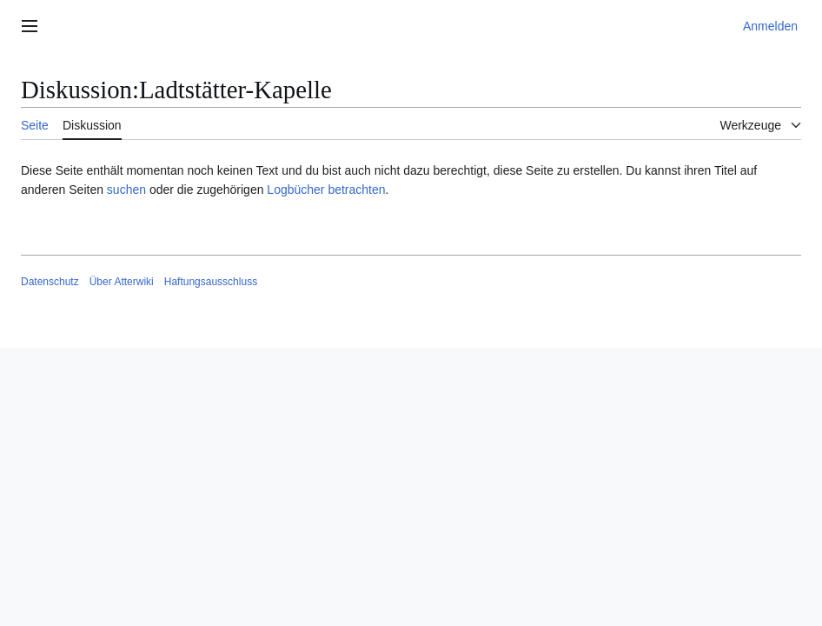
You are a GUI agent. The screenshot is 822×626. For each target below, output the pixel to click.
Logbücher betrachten (326, 189)
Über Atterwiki (121, 282)
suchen (126, 189)
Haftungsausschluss (210, 282)
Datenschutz (50, 282)
